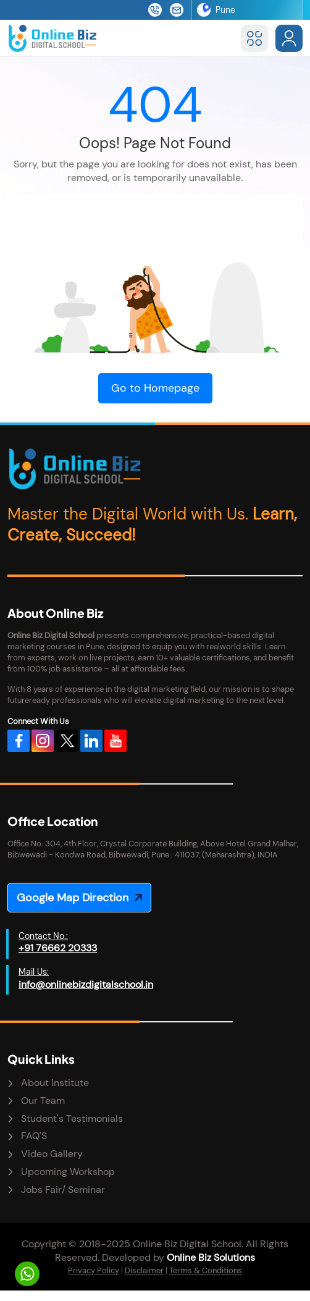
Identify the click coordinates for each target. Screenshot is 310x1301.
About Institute (55, 1082)
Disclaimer (144, 1270)
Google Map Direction (72, 897)
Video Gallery (52, 1153)
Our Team (43, 1100)
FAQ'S (34, 1135)
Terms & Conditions (205, 1270)
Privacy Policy (93, 1270)
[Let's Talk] (27, 1273)
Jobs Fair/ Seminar (63, 1189)
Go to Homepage (155, 388)
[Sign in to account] (289, 38)
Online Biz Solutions (211, 1257)
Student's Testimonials (72, 1118)
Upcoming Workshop (68, 1171)
